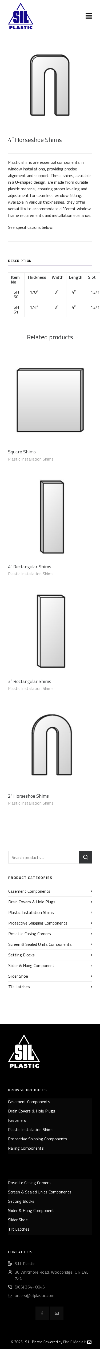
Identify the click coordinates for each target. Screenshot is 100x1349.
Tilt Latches (19, 986)
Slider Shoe (18, 976)
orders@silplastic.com (34, 1295)
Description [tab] (20, 260)
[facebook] (42, 1313)
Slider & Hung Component (31, 965)
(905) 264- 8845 (30, 1287)
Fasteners (17, 1120)
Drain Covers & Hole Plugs (31, 902)
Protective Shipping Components (37, 923)
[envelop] (56, 1313)
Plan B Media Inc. (76, 1341)
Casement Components (29, 891)
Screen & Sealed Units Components (40, 944)
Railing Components (26, 1148)
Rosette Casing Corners (29, 933)
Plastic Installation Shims (31, 459)
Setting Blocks (21, 955)
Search (85, 857)
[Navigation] (89, 16)
